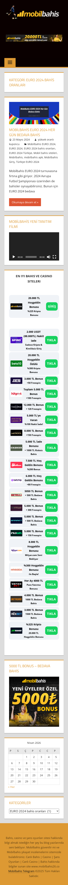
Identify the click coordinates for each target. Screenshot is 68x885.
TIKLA (51, 340)
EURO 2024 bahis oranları (39, 148)
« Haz (11, 787)
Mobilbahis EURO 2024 (41, 144)
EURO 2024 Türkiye (20, 153)
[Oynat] (14, 257)
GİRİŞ (52, 306)
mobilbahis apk (33, 157)
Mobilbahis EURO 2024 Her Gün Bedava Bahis (32, 132)
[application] (34, 246)
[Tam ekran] (54, 257)
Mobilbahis (16, 157)
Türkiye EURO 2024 (27, 162)
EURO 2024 (15, 148)
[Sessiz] (48, 257)
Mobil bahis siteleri (45, 153)
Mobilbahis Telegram (21, 871)
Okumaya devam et (24, 202)
